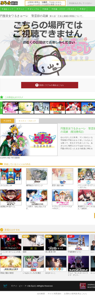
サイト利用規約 (54, 293)
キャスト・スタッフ (27, 121)
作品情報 (7, 121)
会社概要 (41, 293)
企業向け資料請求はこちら (75, 293)
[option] (10, 108)
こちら (30, 4)
